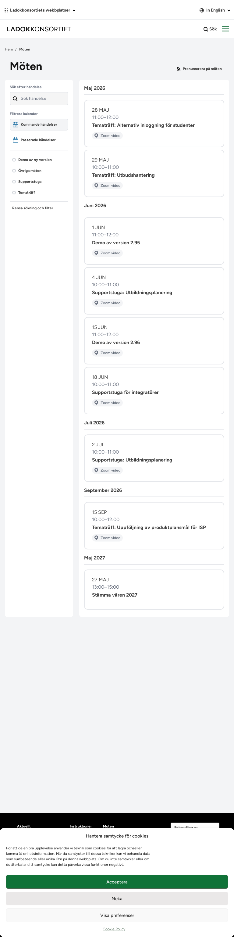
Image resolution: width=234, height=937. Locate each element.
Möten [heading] (108, 826)
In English (215, 10)
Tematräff (23, 192)
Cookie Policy (114, 929)
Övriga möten (26, 171)
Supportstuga (26, 181)
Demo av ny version (32, 160)
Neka (117, 898)
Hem (9, 49)
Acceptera (117, 882)
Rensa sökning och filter (32, 208)
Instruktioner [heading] (81, 826)
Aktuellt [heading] (24, 826)
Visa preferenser (117, 915)
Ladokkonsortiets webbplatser (40, 10)
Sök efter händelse (26, 87)
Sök (210, 29)
